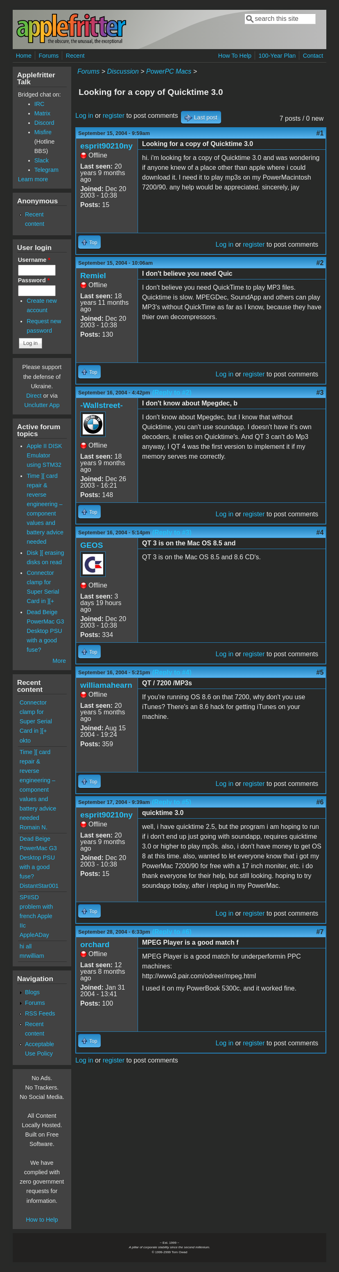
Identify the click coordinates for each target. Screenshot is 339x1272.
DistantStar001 (39, 886)
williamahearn (106, 685)
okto (25, 740)
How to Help (42, 1219)
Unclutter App (41, 405)
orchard (94, 944)
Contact (313, 55)
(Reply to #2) (172, 392)
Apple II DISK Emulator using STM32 (44, 455)
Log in (84, 115)
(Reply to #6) (172, 931)
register (113, 115)
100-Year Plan (277, 55)
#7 (320, 931)
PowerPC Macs (168, 71)
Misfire (43, 132)
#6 (320, 802)
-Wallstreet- (101, 405)
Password (34, 280)
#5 (320, 672)
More (59, 660)
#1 (320, 133)
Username (34, 260)
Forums (49, 55)
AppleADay (34, 935)
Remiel (93, 275)
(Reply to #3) (172, 532)
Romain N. (33, 827)
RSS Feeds (40, 1013)
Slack (41, 160)
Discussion (122, 71)
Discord (44, 122)
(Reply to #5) (171, 802)
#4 (320, 532)
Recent (75, 55)
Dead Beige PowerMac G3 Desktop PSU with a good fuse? (45, 631)
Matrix (42, 113)
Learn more (33, 179)
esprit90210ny (106, 146)
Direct (34, 395)
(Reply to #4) (172, 672)
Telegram (46, 170)
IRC (39, 104)
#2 (320, 262)
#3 (320, 392)
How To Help (234, 55)
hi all (26, 946)
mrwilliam (32, 955)
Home (24, 55)
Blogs (32, 992)
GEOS (91, 545)
